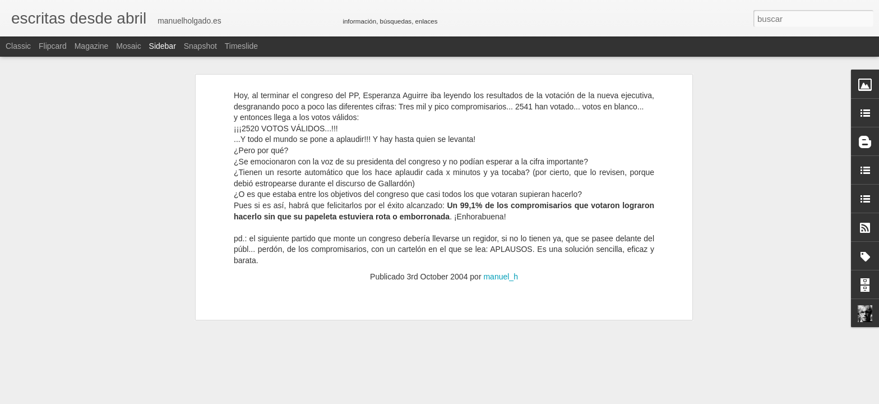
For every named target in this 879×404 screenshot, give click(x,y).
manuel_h (500, 276)
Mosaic (128, 46)
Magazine (92, 46)
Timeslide (241, 46)
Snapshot (200, 46)
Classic (18, 46)
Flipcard (53, 46)
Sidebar (162, 46)
